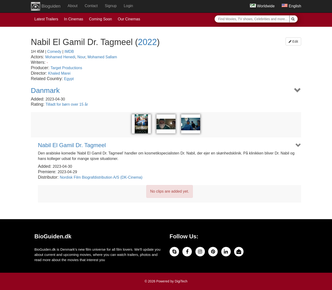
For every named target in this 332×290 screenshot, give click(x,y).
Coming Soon (100, 19)
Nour (81, 57)
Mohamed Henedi (60, 57)
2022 (147, 42)
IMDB (69, 52)
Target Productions (66, 68)
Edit (293, 41)
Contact (91, 6)
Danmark (45, 90)
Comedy (54, 52)
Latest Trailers (46, 19)
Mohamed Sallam (102, 57)
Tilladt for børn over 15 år (67, 104)
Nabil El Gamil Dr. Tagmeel (72, 145)
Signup (111, 6)
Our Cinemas (129, 19)
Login (128, 6)
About (73, 6)
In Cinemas (73, 19)
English (291, 6)
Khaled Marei (59, 73)
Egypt (69, 79)
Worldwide (262, 6)
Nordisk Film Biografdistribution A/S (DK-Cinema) (101, 177)
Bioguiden (45, 6)
